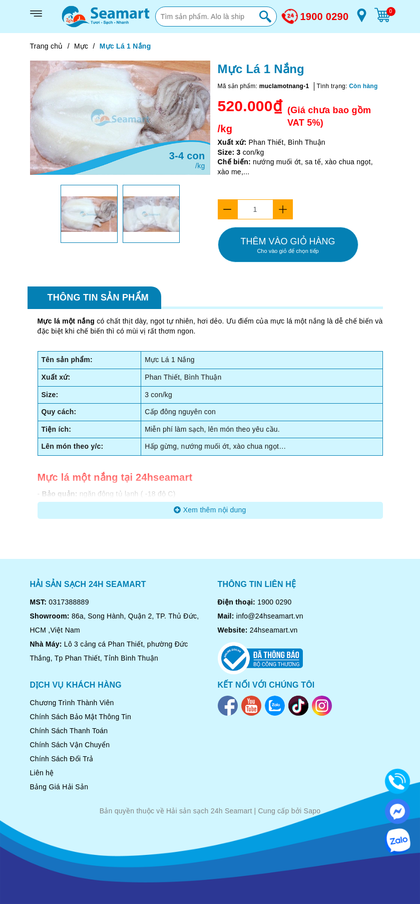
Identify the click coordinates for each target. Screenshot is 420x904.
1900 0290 (324, 17)
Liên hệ (42, 773)
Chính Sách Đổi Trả (62, 759)
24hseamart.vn (274, 630)
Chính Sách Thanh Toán (69, 731)
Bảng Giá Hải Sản (59, 787)
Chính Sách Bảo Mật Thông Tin (81, 717)
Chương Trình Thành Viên (72, 703)
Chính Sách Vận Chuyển (70, 745)
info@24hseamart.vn (269, 616)
